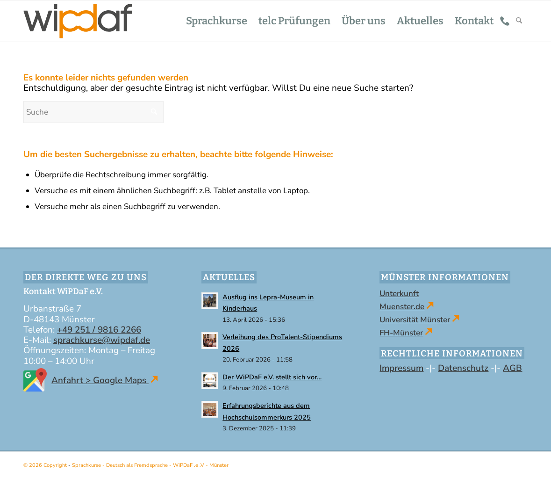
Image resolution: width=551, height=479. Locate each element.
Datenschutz (463, 368)
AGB (512, 368)
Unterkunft (399, 293)
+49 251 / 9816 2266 (99, 330)
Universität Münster (414, 319)
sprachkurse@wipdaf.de (101, 340)
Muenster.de (401, 306)
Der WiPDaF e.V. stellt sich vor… (272, 377)
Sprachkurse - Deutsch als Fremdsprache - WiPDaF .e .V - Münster (150, 465)
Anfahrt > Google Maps (90, 380)
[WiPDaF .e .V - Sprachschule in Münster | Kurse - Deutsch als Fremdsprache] (77, 21)
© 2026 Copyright (45, 465)
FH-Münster (401, 332)
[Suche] (519, 21)
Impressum (401, 368)
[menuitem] (216, 21)
